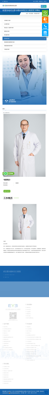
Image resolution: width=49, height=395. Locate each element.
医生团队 (31, 13)
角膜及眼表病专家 (8, 45)
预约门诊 (5, 1)
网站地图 (4, 391)
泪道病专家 (6, 49)
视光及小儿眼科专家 (8, 27)
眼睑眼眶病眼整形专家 (9, 42)
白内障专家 (6, 24)
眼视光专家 (6, 31)
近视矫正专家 (7, 20)
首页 (27, 13)
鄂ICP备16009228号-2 (15, 392)
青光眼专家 (6, 34)
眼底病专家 (36, 13)
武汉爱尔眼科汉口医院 (21, 391)
